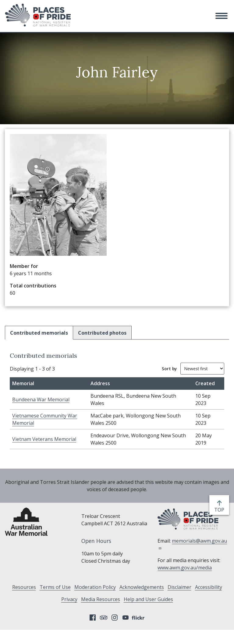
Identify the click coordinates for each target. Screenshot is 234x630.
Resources (24, 587)
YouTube (125, 617)
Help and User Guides (148, 599)
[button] (221, 15)
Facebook (93, 617)
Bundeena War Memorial (40, 399)
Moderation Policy (95, 587)
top (220, 509)
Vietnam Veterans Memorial (44, 439)
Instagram (114, 617)
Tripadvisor (103, 617)
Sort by (169, 368)
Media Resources (100, 599)
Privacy (69, 599)
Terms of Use (55, 587)
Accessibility (208, 587)
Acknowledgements (141, 587)
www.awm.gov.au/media (185, 567)
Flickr (139, 617)
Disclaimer (179, 587)
